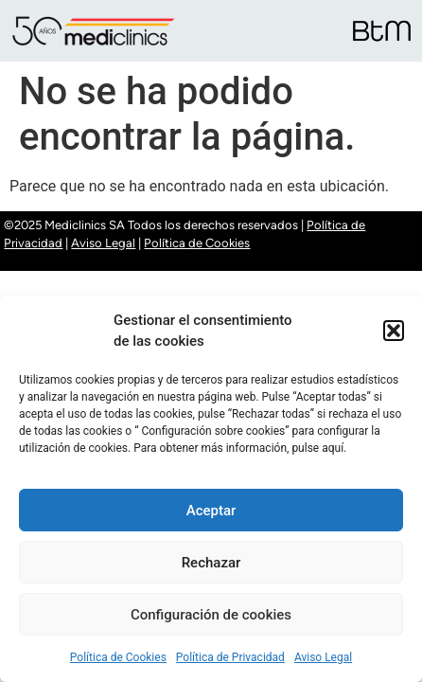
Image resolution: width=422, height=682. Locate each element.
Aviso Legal (323, 657)
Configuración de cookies (211, 614)
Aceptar (211, 510)
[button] (393, 330)
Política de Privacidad (230, 657)
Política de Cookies (118, 657)
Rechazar (211, 562)
